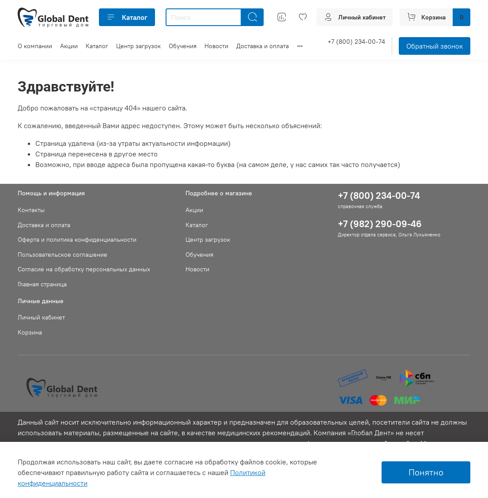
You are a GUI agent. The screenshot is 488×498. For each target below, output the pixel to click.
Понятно (426, 472)
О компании (35, 46)
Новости (216, 46)
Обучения (183, 46)
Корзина (30, 332)
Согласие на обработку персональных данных (84, 269)
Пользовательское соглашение (62, 255)
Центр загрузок (138, 46)
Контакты (31, 210)
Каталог (127, 17)
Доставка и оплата (262, 46)
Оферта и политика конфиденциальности (77, 239)
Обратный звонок (434, 46)
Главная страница (42, 284)
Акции (69, 46)
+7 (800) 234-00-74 (356, 42)
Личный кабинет (41, 317)
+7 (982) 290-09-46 (380, 224)
